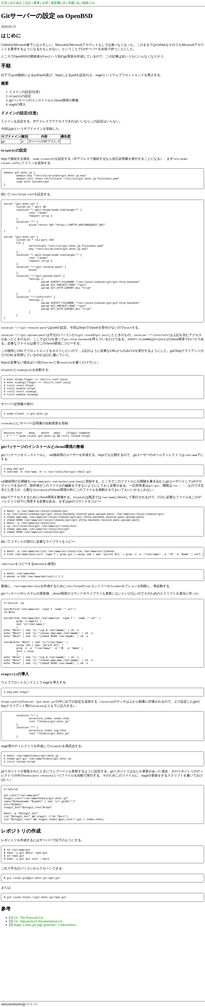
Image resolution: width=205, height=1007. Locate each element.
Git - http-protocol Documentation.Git (38, 991)
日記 (28, 3)
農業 (36, 3)
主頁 (4, 3)
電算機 (55, 3)
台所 (45, 3)
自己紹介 (16, 3)
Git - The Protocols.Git (28, 988)
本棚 (71, 3)
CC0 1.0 (31, 1004)
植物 (85, 3)
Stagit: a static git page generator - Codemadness (45, 995)
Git (93, 3)
